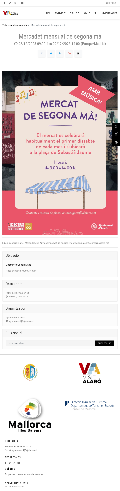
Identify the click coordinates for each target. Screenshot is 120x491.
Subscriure (104, 343)
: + (14, 446)
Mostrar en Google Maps (18, 264)
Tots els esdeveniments (14, 25)
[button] (95, 13)
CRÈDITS (10, 468)
